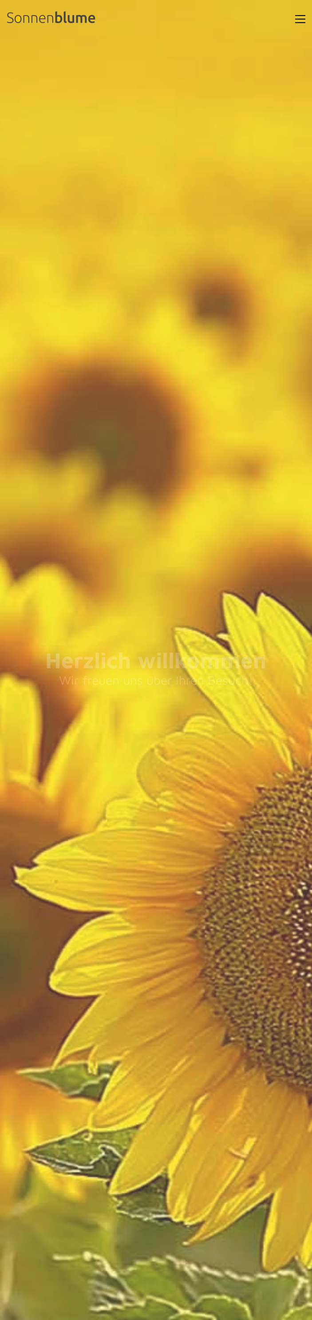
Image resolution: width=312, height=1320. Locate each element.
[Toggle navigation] (300, 19)
